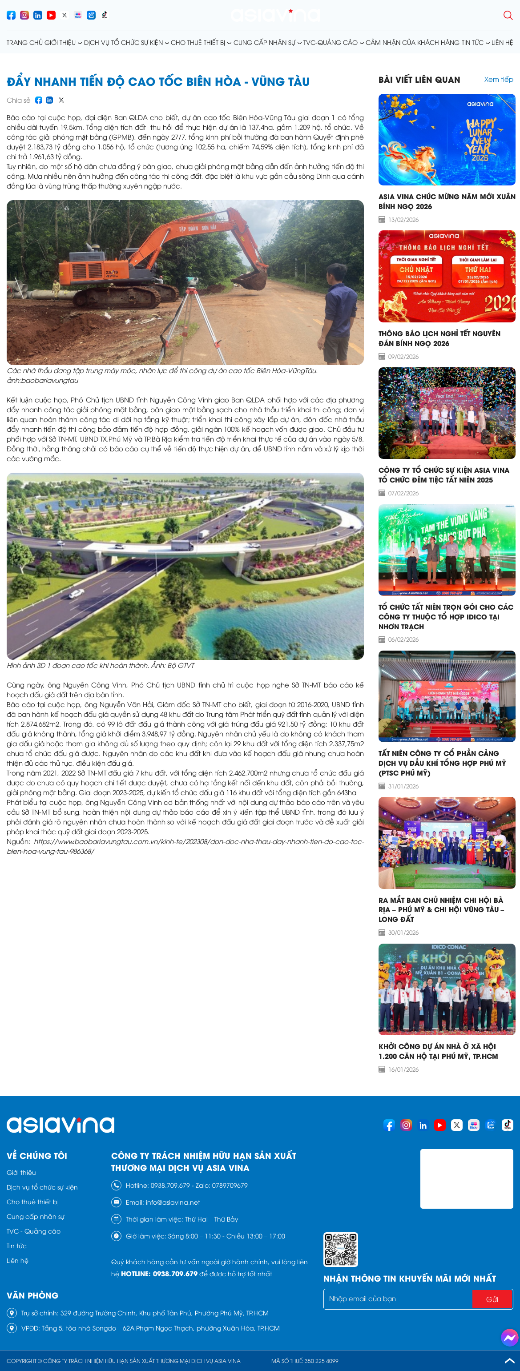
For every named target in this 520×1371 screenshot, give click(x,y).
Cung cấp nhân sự (35, 1216)
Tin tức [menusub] (473, 42)
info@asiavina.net (173, 1202)
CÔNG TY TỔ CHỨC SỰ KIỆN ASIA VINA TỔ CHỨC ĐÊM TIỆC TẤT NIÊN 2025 (444, 474)
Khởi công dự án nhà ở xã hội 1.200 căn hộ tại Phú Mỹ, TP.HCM (438, 1051)
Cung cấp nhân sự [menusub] (264, 42)
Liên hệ (17, 1260)
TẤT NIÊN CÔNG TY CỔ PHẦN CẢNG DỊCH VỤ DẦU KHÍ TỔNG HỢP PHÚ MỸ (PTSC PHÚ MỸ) (442, 762)
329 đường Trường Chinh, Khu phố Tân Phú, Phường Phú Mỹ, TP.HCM (164, 1312)
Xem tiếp (498, 78)
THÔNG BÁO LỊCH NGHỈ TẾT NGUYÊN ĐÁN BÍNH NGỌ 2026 (439, 338)
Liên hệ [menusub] (502, 42)
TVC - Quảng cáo (33, 1230)
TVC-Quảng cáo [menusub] (330, 42)
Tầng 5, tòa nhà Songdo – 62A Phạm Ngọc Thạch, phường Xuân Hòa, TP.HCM (161, 1327)
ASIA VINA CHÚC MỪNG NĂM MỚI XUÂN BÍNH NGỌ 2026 (447, 201)
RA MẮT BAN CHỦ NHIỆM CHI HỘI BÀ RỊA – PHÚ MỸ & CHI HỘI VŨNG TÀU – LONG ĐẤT (441, 909)
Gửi (492, 1299)
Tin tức (17, 1245)
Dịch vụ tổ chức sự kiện (42, 1186)
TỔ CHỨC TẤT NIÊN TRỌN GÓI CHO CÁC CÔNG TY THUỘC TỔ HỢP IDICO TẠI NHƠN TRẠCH (446, 616)
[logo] (275, 15)
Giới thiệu (21, 1172)
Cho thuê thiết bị (33, 1201)
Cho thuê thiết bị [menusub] (198, 42)
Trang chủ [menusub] (25, 42)
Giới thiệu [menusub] (60, 42)
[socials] (11, 15)
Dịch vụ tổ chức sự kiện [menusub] (123, 42)
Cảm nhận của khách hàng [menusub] (413, 42)
